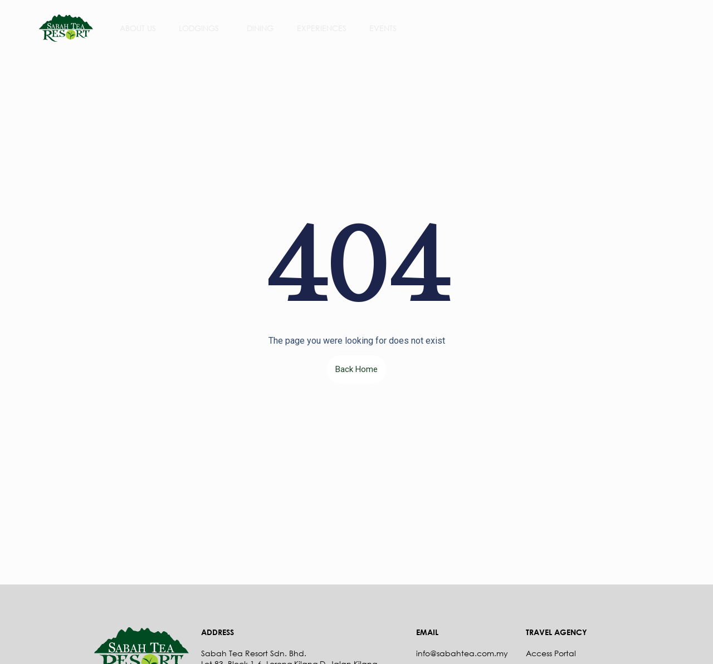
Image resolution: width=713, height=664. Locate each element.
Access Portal (551, 653)
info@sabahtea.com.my (462, 653)
